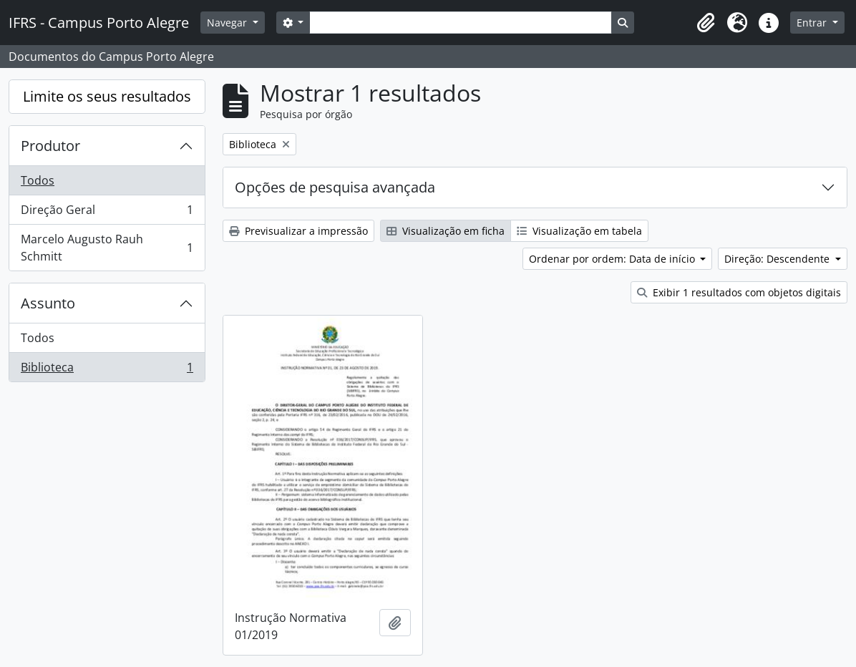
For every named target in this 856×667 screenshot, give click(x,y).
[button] (705, 23)
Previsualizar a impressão (298, 231)
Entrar (813, 22)
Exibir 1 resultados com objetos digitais (739, 292)
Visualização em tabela (579, 231)
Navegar (228, 22)
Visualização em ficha (445, 231)
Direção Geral (106, 213)
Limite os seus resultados (107, 96)
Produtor (50, 145)
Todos (37, 180)
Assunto (48, 303)
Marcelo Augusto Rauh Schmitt (106, 247)
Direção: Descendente (778, 259)
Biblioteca (106, 370)
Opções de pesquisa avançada (335, 187)
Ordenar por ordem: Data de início (613, 259)
